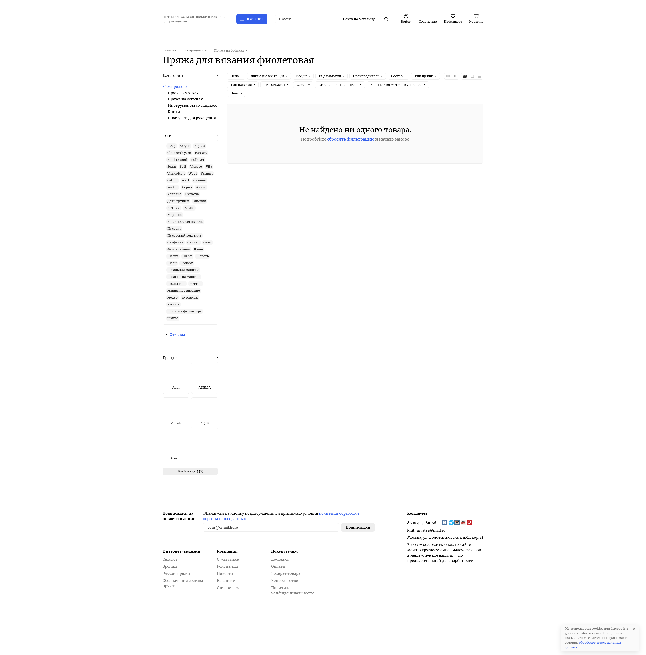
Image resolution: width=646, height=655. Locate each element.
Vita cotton (176, 173)
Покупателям (284, 551)
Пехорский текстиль (184, 235)
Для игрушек (178, 201)
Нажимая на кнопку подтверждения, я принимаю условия (281, 516)
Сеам (207, 242)
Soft (183, 167)
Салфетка (175, 242)
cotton (172, 180)
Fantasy (201, 153)
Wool (193, 173)
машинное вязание (183, 291)
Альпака (174, 194)
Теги (167, 135)
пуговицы (190, 297)
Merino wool (177, 160)
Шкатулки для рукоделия (192, 118)
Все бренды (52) (190, 471)
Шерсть (202, 256)
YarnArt (207, 173)
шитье (172, 318)
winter (172, 187)
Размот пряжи (176, 573)
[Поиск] (334, 19)
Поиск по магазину (359, 19)
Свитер (193, 242)
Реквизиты (227, 566)
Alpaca (199, 146)
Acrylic (185, 146)
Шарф (187, 256)
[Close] (634, 628)
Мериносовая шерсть (185, 222)
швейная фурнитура (184, 311)
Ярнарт (187, 263)
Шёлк (172, 263)
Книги (174, 111)
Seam (171, 167)
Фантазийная (178, 249)
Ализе (201, 187)
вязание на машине (183, 277)
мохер (172, 297)
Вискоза (192, 194)
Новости (225, 573)
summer (199, 180)
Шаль (198, 249)
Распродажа (176, 86)
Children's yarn (179, 153)
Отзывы (177, 334)
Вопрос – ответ (285, 580)
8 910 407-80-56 (421, 523)
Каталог (170, 559)
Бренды (170, 358)
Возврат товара (285, 573)
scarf (185, 180)
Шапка (173, 256)
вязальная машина (183, 270)
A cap (171, 146)
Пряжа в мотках (183, 93)
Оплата (278, 566)
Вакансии (226, 580)
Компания (227, 551)
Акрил (187, 187)
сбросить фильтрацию (350, 139)
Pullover (197, 160)
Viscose (196, 167)
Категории (173, 75)
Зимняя (199, 201)
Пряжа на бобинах (185, 99)
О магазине (228, 559)
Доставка (280, 559)
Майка (189, 208)
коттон (195, 284)
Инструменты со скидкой (192, 105)
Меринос (174, 215)
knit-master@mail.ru (426, 530)
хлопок (173, 304)
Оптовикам (228, 587)
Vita (209, 167)
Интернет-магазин (181, 551)
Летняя (173, 208)
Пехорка (174, 229)
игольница (176, 284)
